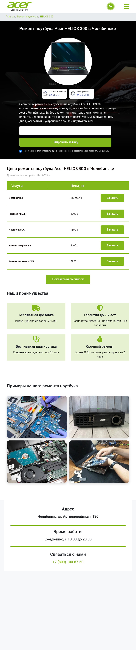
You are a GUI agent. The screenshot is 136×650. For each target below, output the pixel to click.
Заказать (112, 197)
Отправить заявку (65, 142)
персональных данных (98, 151)
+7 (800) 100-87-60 (68, 562)
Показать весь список (68, 279)
